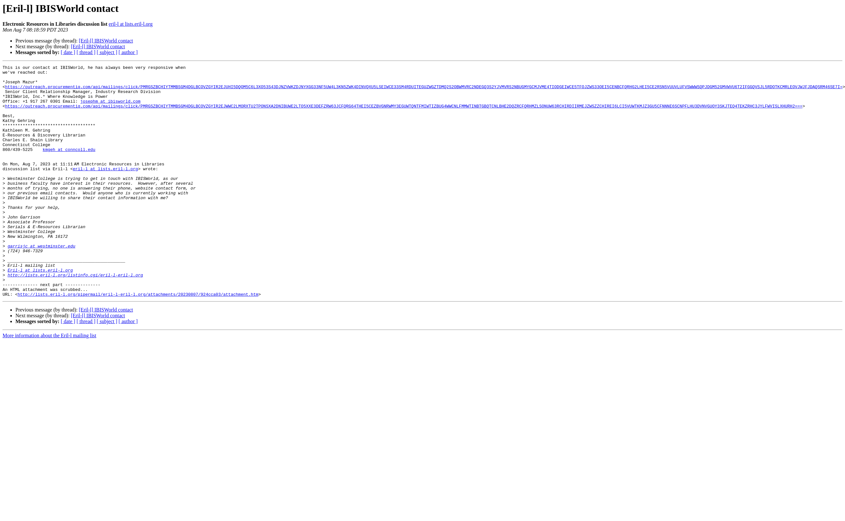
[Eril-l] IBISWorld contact (106, 40)
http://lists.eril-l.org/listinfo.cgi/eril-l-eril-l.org (75, 317)
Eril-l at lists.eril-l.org (40, 311)
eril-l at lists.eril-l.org (131, 24)
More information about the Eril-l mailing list (49, 382)
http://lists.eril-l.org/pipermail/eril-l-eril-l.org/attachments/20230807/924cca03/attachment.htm (138, 340)
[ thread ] (85, 52)
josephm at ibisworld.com (110, 109)
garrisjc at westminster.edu (42, 282)
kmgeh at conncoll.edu (69, 167)
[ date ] (68, 52)
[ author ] (128, 52)
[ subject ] (107, 52)
